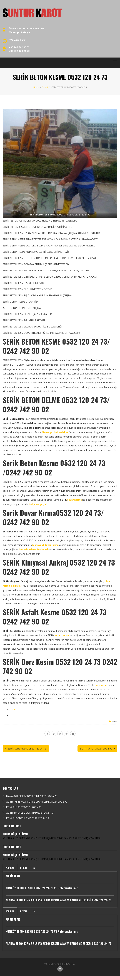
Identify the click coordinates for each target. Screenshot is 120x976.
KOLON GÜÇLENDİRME (15, 834)
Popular (10, 867)
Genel (13, 709)
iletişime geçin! (38, 504)
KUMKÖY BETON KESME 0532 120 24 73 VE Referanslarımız (42, 888)
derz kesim (101, 685)
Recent (23, 867)
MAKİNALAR (13, 876)
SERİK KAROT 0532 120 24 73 (97, 748)
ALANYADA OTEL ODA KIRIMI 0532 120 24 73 (30, 812)
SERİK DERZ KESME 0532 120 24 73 (25, 748)
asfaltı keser (62, 635)
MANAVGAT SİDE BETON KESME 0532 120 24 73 (31, 796)
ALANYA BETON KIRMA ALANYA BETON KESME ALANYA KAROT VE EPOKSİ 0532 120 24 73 (58, 900)
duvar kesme (74, 499)
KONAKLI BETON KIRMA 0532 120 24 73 (27, 818)
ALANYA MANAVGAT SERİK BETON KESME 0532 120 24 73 (36, 801)
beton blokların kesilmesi (33, 549)
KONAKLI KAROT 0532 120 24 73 (23, 807)
